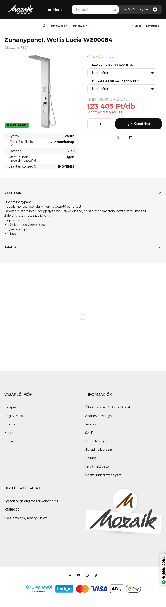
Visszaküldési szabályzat (103, 475)
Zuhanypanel (80, 25)
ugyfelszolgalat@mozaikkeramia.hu (31, 501)
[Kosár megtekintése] (148, 9)
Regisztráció (13, 416)
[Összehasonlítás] (130, 137)
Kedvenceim (14, 441)
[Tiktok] (96, 575)
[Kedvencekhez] (118, 137)
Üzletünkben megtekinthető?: (23, 159)
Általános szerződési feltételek (108, 407)
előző (137, 25)
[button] (55, 9)
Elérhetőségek (96, 441)
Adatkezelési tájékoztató (104, 416)
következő (154, 25)
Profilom (11, 424)
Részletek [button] (13, 193)
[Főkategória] (44, 25)
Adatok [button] (11, 247)
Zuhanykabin (58, 25)
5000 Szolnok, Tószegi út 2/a (25, 518)
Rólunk (90, 458)
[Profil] (129, 9)
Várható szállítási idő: (21, 143)
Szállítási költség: (23, 166)
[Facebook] (70, 575)
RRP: (107, 99)
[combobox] (95, 9)
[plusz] (109, 124)
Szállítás (91, 433)
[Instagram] (87, 575)
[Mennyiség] (100, 124)
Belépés (10, 407)
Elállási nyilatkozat (98, 450)
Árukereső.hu (39, 591)
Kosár (8, 433)
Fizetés (90, 424)
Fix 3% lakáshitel (97, 466)
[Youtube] (78, 575)
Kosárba (138, 123)
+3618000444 (15, 510)
